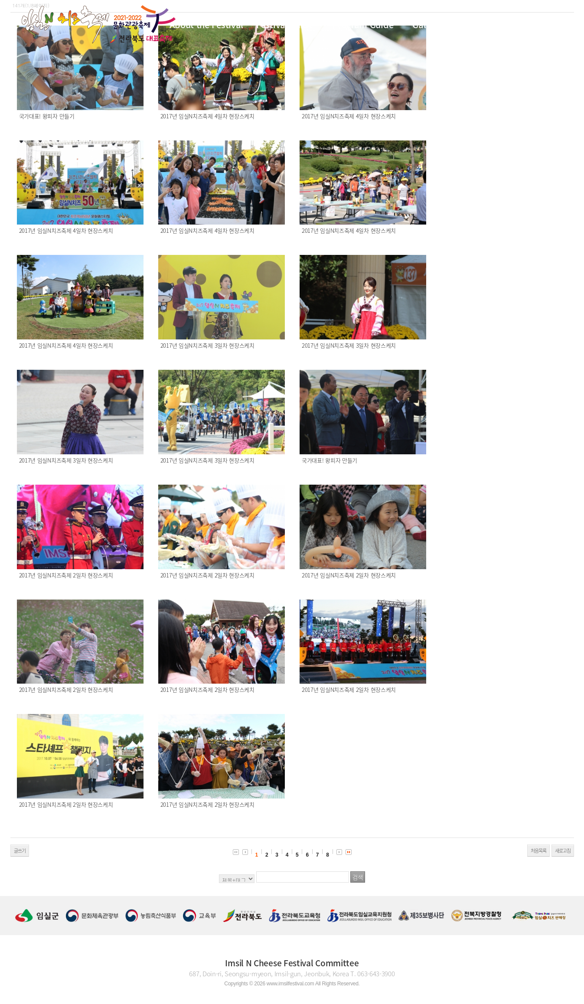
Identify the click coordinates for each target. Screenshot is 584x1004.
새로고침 (563, 850)
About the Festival (206, 24)
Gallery (426, 24)
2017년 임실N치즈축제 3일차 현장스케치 (207, 345)
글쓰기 (20, 850)
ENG (556, 23)
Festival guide (284, 24)
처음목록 (538, 850)
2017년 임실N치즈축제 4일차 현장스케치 (207, 116)
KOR (536, 23)
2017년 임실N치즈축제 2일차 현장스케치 (66, 575)
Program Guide (362, 24)
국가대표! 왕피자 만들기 (47, 116)
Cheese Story (489, 24)
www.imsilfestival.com (290, 984)
